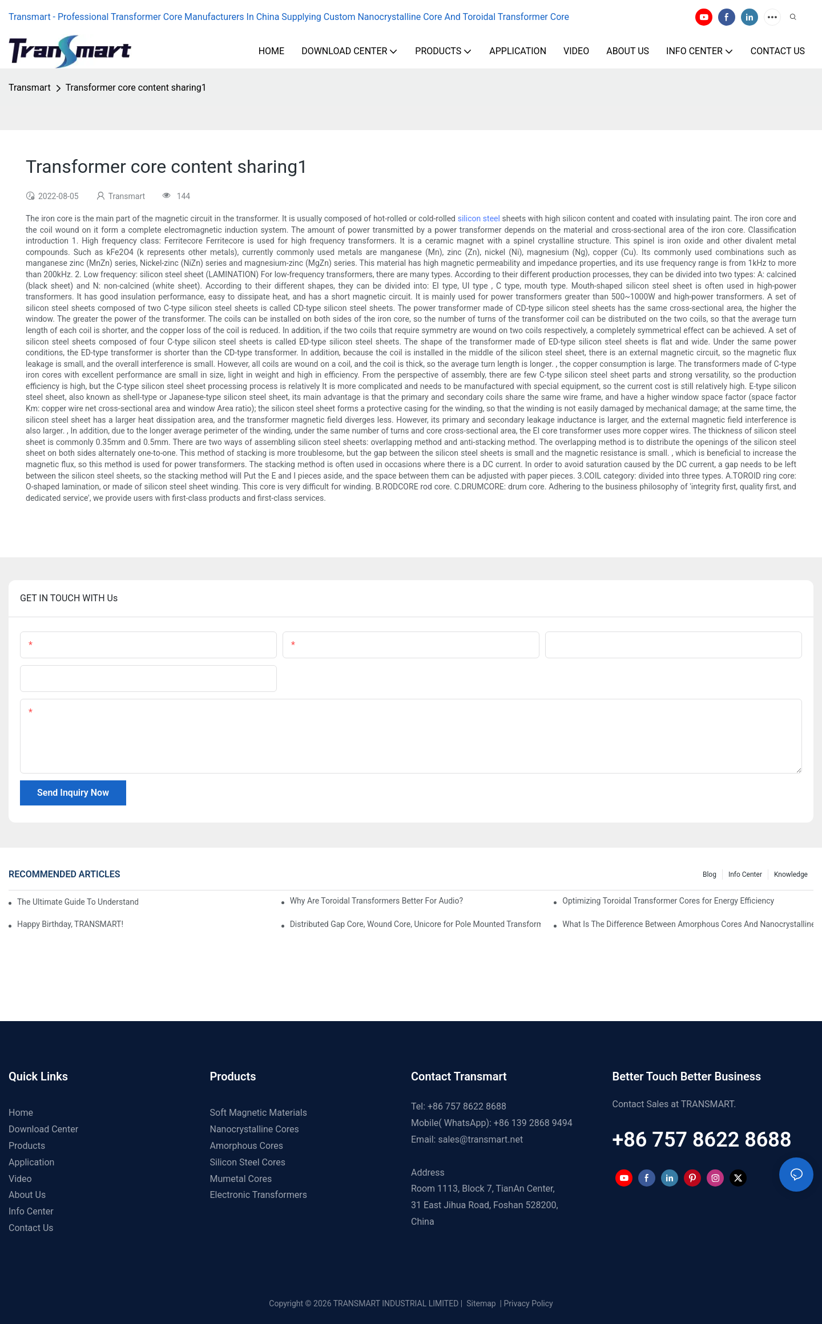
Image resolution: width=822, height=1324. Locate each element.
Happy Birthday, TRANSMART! (70, 924)
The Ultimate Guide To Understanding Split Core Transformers (77, 901)
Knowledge (791, 874)
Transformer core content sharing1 (136, 87)
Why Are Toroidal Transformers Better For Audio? (376, 900)
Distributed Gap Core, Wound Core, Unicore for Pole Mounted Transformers (415, 924)
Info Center (745, 874)
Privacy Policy (528, 1303)
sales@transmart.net (480, 1139)
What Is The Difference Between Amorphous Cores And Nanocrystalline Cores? (687, 924)
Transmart (30, 87)
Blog (709, 874)
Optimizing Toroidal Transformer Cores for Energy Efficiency (668, 900)
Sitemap (480, 1303)
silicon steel (479, 218)
